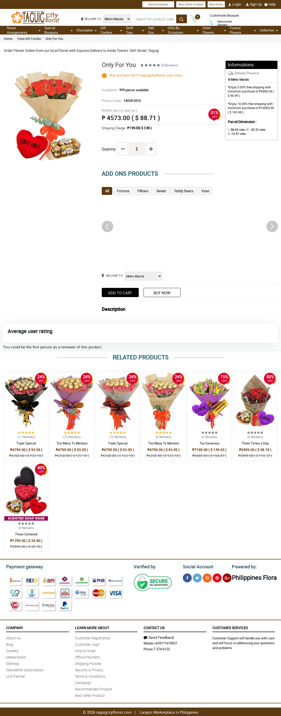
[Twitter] (197, 577)
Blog (9, 643)
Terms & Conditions (90, 675)
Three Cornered (26, 534)
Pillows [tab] (142, 191)
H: (236, 134)
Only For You (54, 39)
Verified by (144, 566)
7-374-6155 (162, 648)
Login (234, 4)
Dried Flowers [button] (214, 30)
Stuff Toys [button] (135, 30)
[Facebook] (187, 577)
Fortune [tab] (123, 191)
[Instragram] (207, 577)
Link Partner (15, 675)
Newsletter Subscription (25, 669)
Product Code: (120, 100)
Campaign (83, 681)
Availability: (124, 90)
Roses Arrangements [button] (24, 30)
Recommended (158, 4)
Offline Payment (87, 656)
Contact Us (154, 627)
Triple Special (26, 443)
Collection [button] (269, 30)
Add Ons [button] (156, 30)
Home (8, 39)
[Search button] (181, 19)
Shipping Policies (88, 662)
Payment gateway (22, 566)
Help (270, 4)
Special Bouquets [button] (58, 30)
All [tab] (107, 191)
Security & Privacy (89, 669)
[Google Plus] (227, 577)
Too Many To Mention (72, 443)
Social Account (197, 566)
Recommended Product (93, 688)
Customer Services (230, 627)
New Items (216, 4)
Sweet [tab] (161, 191)
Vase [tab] (205, 191)
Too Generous (209, 443)
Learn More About (92, 627)
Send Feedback (159, 636)
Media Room (16, 656)
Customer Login (87, 643)
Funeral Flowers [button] (243, 30)
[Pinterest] (217, 577)
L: (235, 129)
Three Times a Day (255, 443)
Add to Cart (120, 292)
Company (14, 627)
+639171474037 (165, 642)
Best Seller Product (190, 4)
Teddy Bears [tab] (183, 191)
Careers (12, 650)
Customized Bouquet (224, 15)
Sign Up (254, 4)
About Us (13, 637)
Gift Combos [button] (111, 30)
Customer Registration (93, 637)
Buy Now (162, 292)
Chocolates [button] (86, 30)
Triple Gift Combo (29, 39)
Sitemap (12, 662)
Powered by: (243, 566)
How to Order (85, 650)
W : (253, 129)
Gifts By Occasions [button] (183, 30)
